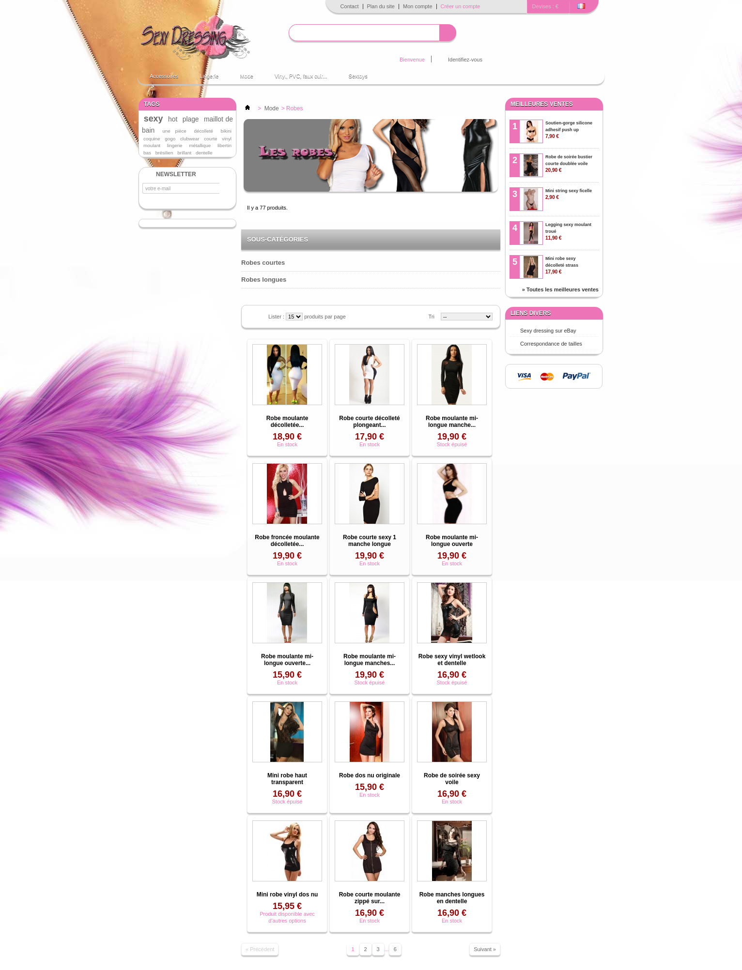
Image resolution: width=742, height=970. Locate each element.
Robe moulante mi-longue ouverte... (287, 660)
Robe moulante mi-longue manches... (369, 660)
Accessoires (164, 76)
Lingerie (209, 76)
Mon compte (418, 6)
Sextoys (358, 76)
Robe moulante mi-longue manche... (452, 421)
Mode (246, 76)
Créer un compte (460, 6)
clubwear (190, 138)
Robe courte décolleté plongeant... (369, 421)
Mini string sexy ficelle (568, 194)
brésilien (164, 152)
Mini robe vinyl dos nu (287, 894)
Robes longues (263, 279)
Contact (349, 6)
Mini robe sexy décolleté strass (561, 265)
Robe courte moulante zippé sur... (370, 898)
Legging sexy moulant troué (568, 231)
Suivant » (485, 949)
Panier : (569, 59)
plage (191, 119)
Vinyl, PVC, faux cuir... (301, 76)
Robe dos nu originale (369, 775)
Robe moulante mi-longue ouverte (452, 540)
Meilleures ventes (541, 104)
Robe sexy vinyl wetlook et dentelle (452, 660)
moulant (151, 145)
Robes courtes (263, 262)
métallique (200, 145)
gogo (170, 138)
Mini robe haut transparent (287, 779)
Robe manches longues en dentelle (452, 898)
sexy (153, 118)
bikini (226, 131)
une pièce (174, 131)
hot (172, 119)
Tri (431, 316)
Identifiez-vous (465, 59)
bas (147, 152)
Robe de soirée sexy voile (452, 779)
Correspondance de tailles (551, 344)
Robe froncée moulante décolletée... (287, 540)
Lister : (277, 316)
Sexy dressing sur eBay (548, 330)
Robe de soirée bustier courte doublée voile (568, 163)
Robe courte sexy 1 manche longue (369, 540)
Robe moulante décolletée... (287, 421)
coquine (151, 138)
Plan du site (381, 6)
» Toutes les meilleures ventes (560, 289)
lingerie (175, 145)
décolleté (203, 131)
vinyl (227, 138)
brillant (184, 152)
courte (210, 138)
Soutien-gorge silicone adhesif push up (568, 130)
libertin (224, 145)
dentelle (204, 152)
